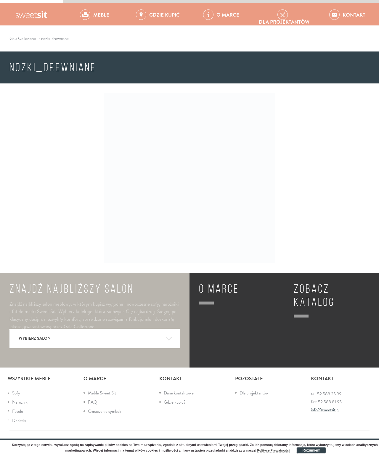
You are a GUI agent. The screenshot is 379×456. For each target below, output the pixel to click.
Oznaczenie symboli (104, 411)
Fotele (17, 411)
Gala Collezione (31, 14)
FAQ (92, 402)
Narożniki (20, 402)
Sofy (16, 393)
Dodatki (19, 421)
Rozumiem (311, 450)
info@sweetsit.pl (325, 410)
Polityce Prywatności (273, 450)
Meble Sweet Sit (102, 393)
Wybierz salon (95, 338)
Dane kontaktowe (179, 393)
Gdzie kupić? (175, 402)
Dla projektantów (254, 393)
